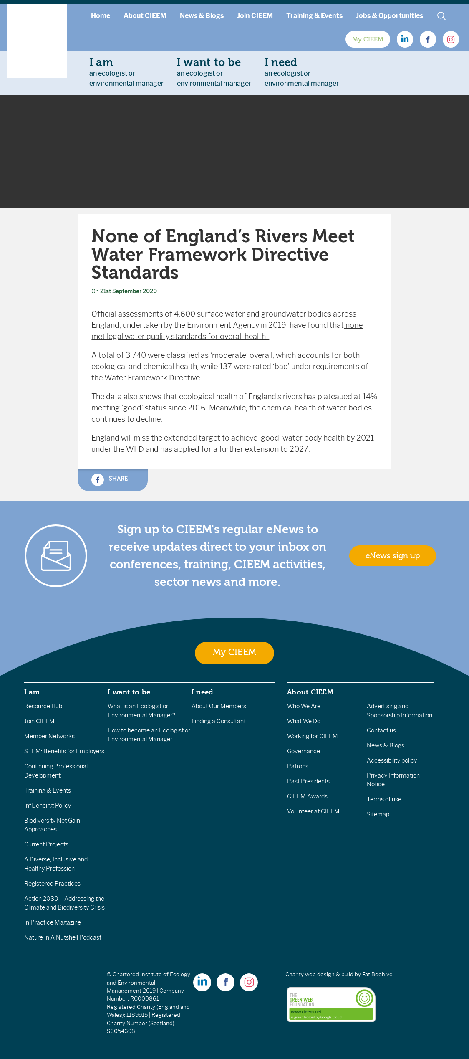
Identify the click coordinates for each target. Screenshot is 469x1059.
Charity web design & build (319, 974)
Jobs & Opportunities (389, 16)
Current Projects (46, 844)
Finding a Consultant (219, 721)
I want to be (129, 692)
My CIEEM (367, 39)
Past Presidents (308, 781)
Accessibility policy (392, 760)
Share (109, 480)
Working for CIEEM (312, 736)
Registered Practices (52, 883)
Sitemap (378, 814)
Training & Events (314, 16)
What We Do (303, 721)
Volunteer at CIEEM (313, 811)
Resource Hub (43, 706)
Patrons (297, 766)
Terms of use (384, 799)
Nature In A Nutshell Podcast (62, 937)
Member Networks (49, 736)
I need (202, 692)
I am (32, 692)
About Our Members (219, 706)
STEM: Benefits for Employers (64, 751)
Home (100, 16)
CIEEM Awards (307, 796)
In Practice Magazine (52, 922)
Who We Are (303, 706)
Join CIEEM (255, 16)
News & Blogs (202, 16)
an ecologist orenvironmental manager (126, 71)
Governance (303, 751)
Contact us (381, 730)
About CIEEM (145, 16)
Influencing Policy (47, 805)
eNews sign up (393, 555)
